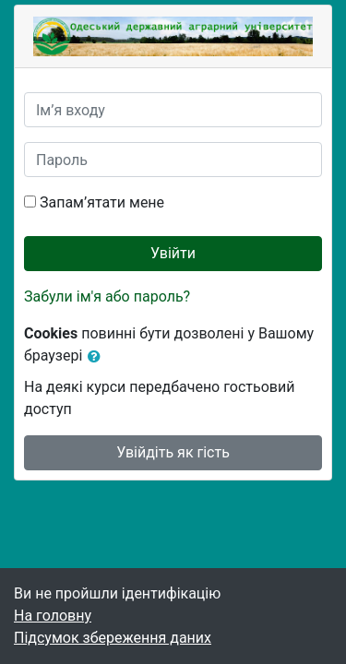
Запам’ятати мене (102, 202)
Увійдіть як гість (173, 452)
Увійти (173, 253)
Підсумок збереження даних (112, 637)
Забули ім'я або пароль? (107, 296)
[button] (98, 357)
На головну (52, 615)
